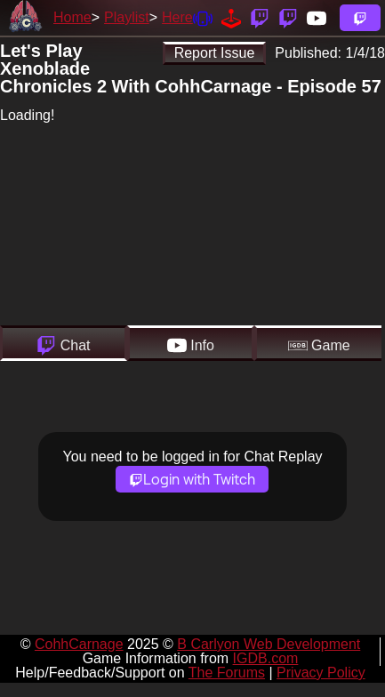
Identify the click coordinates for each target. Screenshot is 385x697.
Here (177, 17)
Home (72, 17)
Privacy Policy (321, 672)
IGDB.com (266, 658)
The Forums (226, 672)
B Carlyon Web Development (268, 644)
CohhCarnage (79, 644)
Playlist (126, 17)
